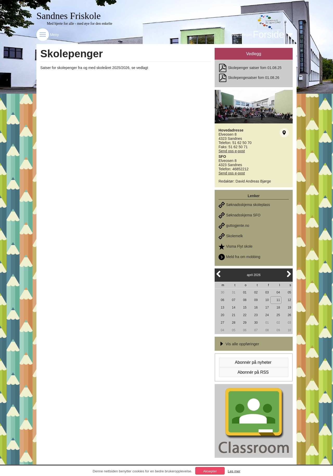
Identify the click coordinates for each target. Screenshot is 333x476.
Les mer (234, 471)
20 (222, 315)
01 (244, 292)
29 (244, 322)
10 (267, 300)
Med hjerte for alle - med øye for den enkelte (79, 24)
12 (289, 300)
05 (289, 292)
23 (256, 315)
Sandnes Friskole (68, 16)
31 (233, 292)
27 (222, 322)
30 (222, 292)
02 (256, 292)
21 (233, 315)
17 (267, 307)
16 (256, 307)
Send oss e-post (232, 151)
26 (289, 315)
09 (256, 300)
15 (244, 307)
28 (233, 322)
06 (222, 300)
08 (244, 300)
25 (278, 315)
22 (244, 315)
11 (278, 300)
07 (233, 300)
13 (222, 307)
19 (289, 307)
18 (278, 307)
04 (278, 292)
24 (267, 315)
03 (267, 292)
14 (233, 307)
